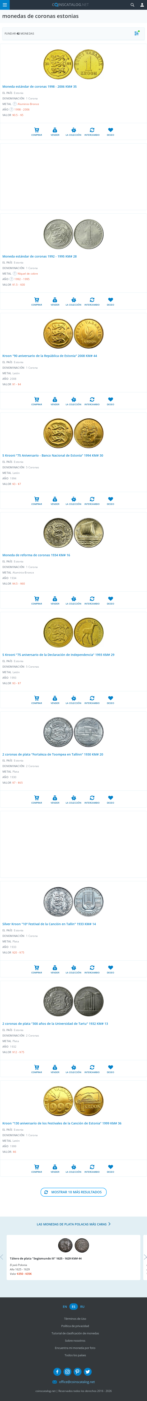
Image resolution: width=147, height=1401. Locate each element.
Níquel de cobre (28, 273)
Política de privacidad (75, 1326)
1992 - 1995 (22, 279)
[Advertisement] (73, 177)
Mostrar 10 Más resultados (76, 1192)
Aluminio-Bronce (28, 104)
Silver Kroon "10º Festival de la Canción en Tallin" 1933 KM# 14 (49, 924)
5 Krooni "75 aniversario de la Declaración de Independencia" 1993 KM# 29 (58, 655)
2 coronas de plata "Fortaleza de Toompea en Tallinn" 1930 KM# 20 (52, 754)
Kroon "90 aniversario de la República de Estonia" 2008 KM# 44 (49, 356)
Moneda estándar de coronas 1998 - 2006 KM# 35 (39, 86)
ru (82, 1306)
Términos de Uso (75, 1319)
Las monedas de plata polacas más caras (72, 1224)
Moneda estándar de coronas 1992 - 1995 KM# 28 (39, 256)
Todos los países (75, 1355)
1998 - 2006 (22, 109)
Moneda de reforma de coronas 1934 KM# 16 (36, 555)
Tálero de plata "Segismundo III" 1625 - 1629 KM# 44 (46, 1258)
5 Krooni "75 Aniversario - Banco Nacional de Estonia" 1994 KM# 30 (52, 455)
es (73, 1306)
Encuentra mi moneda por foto (75, 1348)
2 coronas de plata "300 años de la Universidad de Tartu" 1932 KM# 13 (55, 1023)
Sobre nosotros (75, 1341)
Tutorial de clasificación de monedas (75, 1333)
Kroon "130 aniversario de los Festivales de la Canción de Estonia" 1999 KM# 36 (61, 1123)
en (65, 1306)
